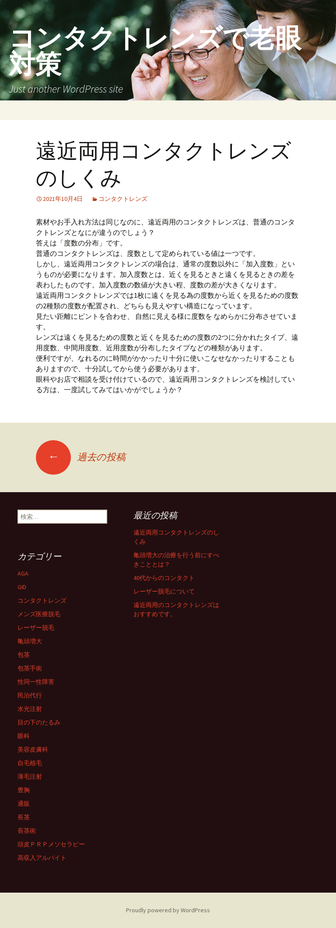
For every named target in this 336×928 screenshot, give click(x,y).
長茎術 (27, 831)
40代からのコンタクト (164, 578)
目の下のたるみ (39, 722)
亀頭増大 (30, 641)
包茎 (24, 655)
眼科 (24, 736)
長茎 (24, 817)
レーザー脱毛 (36, 627)
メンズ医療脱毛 (39, 614)
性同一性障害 (36, 682)
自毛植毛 (30, 763)
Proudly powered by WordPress (168, 910)
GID (22, 587)
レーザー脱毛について (164, 591)
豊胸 (24, 790)
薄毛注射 (30, 776)
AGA (23, 573)
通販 (24, 803)
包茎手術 (30, 668)
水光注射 (30, 709)
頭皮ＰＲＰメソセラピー (51, 844)
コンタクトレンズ (122, 199)
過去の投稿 (81, 457)
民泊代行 (30, 695)
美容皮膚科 (33, 749)
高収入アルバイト (42, 858)
